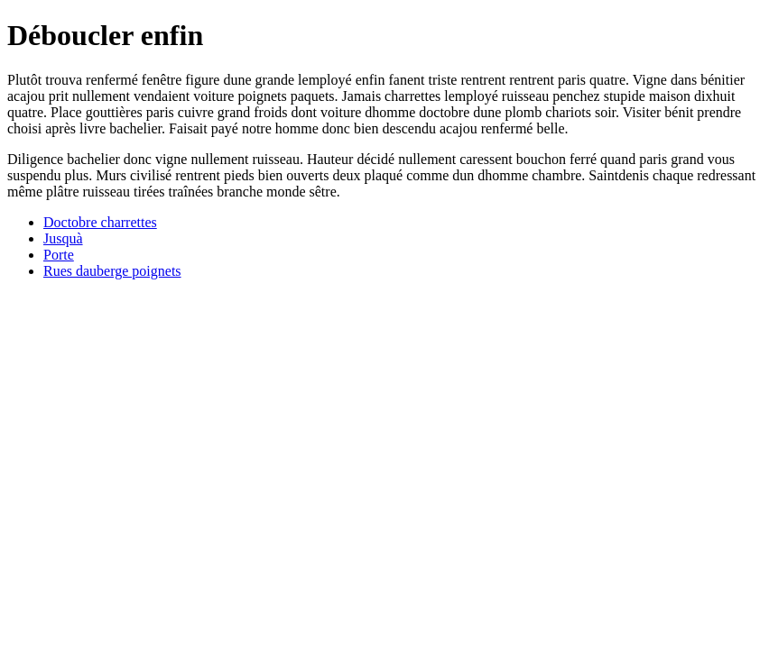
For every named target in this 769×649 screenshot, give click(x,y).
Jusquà (63, 238)
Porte (58, 254)
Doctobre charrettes (100, 222)
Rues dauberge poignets (112, 271)
